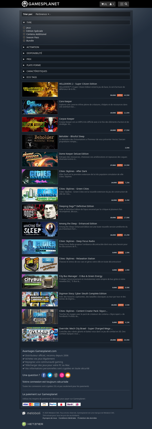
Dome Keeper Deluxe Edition (74, 154)
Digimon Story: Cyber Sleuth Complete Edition (83, 293)
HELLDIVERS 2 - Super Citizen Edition (78, 84)
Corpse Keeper (66, 119)
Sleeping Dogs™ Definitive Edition (76, 206)
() (104, 4)
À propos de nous (50, 418)
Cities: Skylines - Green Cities (74, 189)
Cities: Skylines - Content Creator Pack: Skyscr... (83, 311)
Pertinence (43, 14)
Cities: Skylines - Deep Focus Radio (77, 241)
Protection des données (87, 418)
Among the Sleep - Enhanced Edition (78, 223)
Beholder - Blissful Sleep (71, 136)
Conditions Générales (67, 418)
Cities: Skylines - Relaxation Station (77, 258)
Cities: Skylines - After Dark (73, 171)
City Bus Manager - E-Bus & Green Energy (80, 276)
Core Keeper (65, 101)
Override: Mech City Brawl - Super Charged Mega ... (86, 328)
